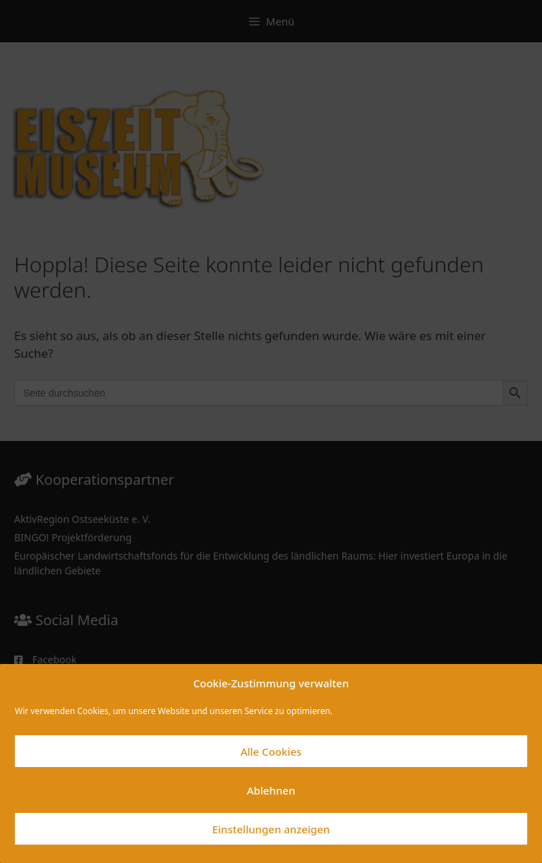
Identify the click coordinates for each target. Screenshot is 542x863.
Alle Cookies (271, 751)
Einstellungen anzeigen (271, 829)
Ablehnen (271, 790)
